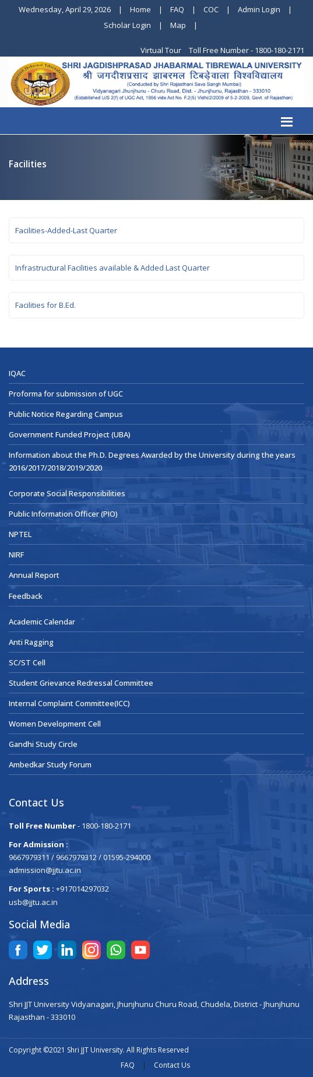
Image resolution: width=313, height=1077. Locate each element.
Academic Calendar (42, 621)
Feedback (26, 596)
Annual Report (34, 575)
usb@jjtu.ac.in (33, 902)
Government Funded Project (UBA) (70, 434)
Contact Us (172, 1065)
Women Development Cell (55, 723)
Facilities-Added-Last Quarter (66, 230)
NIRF (16, 554)
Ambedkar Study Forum (50, 764)
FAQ (177, 9)
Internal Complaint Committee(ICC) (69, 703)
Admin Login (259, 9)
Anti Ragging (31, 642)
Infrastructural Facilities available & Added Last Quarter (112, 267)
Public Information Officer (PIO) (63, 513)
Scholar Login (127, 25)
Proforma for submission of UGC (66, 393)
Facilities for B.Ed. (45, 305)
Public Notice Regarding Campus (66, 414)
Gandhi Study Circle (43, 744)
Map (178, 25)
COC (211, 9)
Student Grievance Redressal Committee (81, 683)
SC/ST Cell (27, 662)
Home (140, 9)
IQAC (17, 373)
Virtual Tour (161, 50)
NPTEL (20, 534)
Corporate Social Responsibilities (67, 493)
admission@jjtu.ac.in (45, 870)
